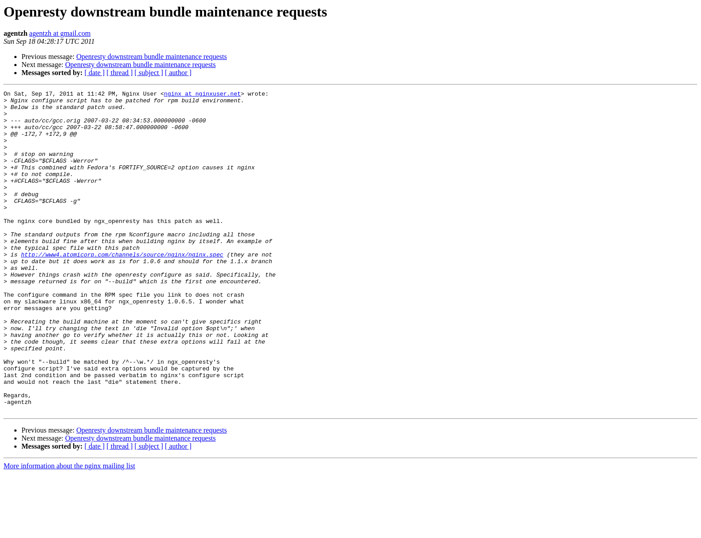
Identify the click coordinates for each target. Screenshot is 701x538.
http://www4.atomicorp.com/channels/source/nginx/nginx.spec (122, 288)
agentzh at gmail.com (59, 33)
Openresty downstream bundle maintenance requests (151, 56)
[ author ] (178, 72)
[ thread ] (119, 72)
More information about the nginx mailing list (69, 530)
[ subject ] (149, 72)
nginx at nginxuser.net (202, 95)
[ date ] (94, 72)
